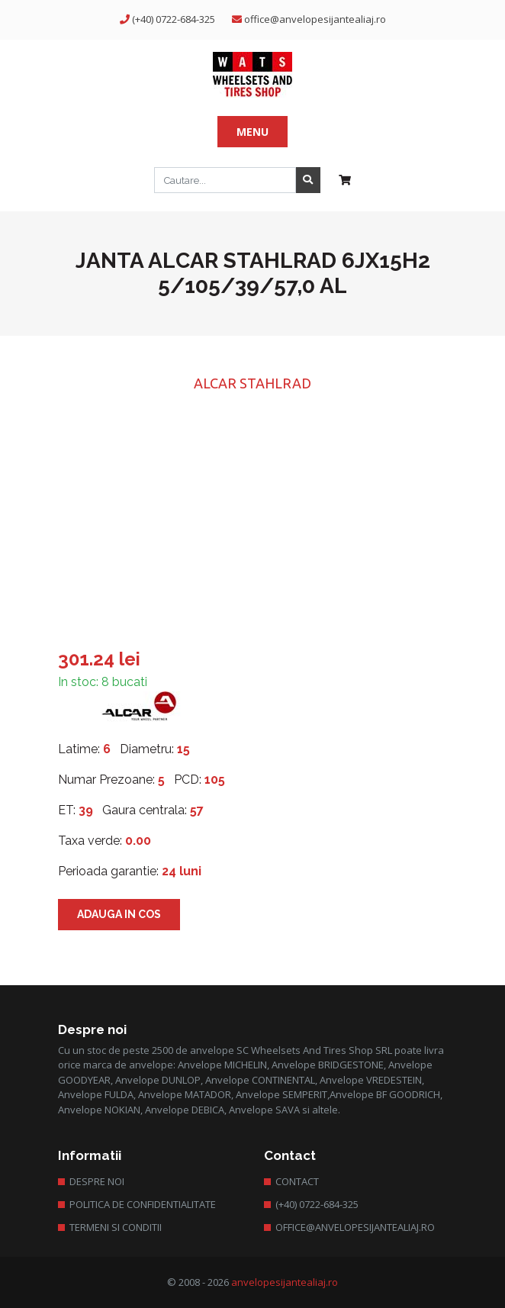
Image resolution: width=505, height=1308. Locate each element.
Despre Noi (96, 1181)
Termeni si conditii (115, 1227)
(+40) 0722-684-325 (173, 19)
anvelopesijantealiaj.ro (284, 1282)
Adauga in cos (119, 914)
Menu (252, 131)
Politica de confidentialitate (142, 1204)
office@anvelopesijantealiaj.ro (315, 19)
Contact (297, 1181)
